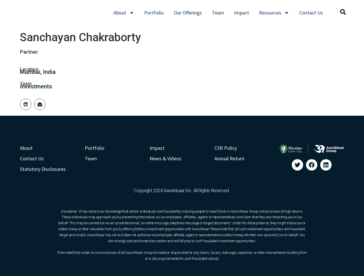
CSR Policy (225, 148)
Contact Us (311, 12)
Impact (241, 12)
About (123, 12)
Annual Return (229, 158)
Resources (274, 12)
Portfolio (154, 12)
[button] (343, 12)
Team (218, 12)
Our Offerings (188, 12)
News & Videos (165, 158)
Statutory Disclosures (43, 169)
